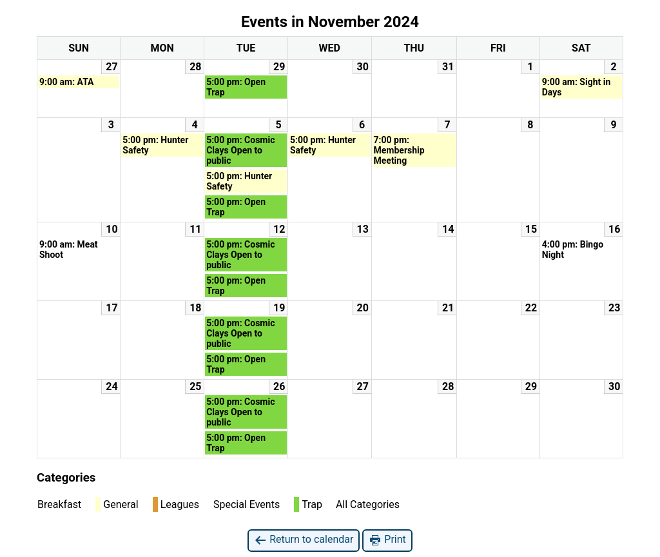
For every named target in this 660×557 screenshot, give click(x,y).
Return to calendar (303, 540)
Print (387, 540)
